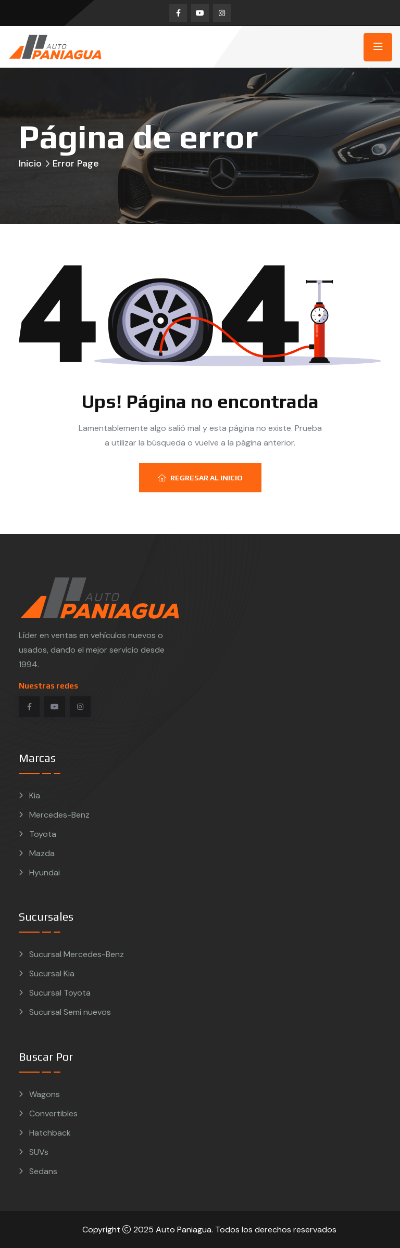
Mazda (42, 853)
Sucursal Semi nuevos (70, 1012)
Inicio (30, 163)
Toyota (42, 834)
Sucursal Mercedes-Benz (76, 954)
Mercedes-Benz (59, 814)
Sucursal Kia (51, 973)
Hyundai (44, 872)
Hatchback (50, 1132)
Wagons (44, 1094)
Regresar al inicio (200, 478)
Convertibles (53, 1113)
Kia (34, 795)
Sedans (43, 1171)
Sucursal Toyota (60, 992)
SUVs (38, 1152)
